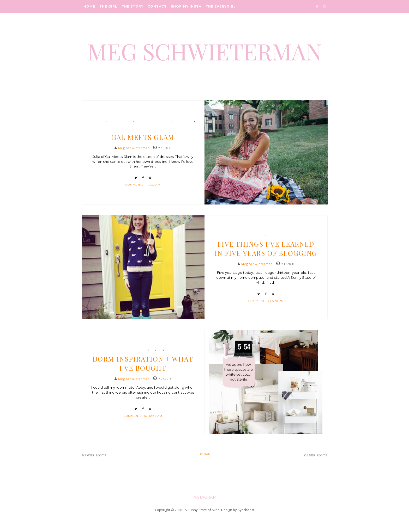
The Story (132, 6)
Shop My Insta (186, 6)
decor (130, 349)
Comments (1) (137, 185)
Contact (157, 6)
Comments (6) (260, 301)
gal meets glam (122, 127)
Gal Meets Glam (143, 137)
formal (165, 120)
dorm (143, 349)
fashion (126, 120)
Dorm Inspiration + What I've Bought (143, 363)
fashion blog (146, 120)
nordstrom (156, 127)
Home (89, 6)
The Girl (108, 6)
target (170, 349)
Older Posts (315, 455)
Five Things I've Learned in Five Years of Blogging (266, 248)
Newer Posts (94, 455)
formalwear (183, 120)
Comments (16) (136, 416)
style (172, 127)
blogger (98, 120)
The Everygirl (221, 6)
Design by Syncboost (237, 509)
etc (262, 234)
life (270, 234)
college (117, 349)
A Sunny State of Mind (202, 509)
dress (112, 120)
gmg (141, 127)
